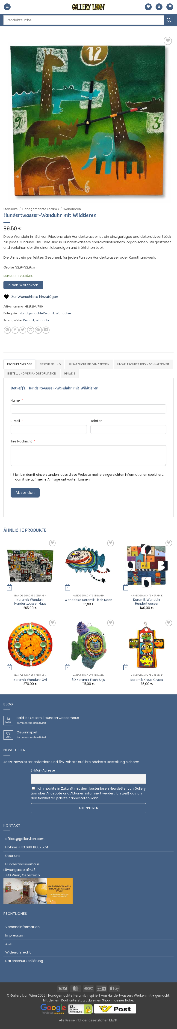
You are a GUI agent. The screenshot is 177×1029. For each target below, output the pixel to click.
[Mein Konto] (159, 7)
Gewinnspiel (27, 732)
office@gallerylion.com (24, 838)
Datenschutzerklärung (24, 960)
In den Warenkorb (23, 285)
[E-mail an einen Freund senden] (30, 330)
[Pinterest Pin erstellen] (38, 330)
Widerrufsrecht (18, 952)
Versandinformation (22, 926)
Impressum (14, 935)
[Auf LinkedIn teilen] (46, 330)
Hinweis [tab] (130, 373)
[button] (7, 7)
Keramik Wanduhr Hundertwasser (146, 602)
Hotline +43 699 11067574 (26, 847)
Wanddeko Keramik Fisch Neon (88, 600)
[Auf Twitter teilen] (23, 330)
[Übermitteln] (169, 20)
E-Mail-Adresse (43, 770)
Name (15, 401)
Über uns (12, 855)
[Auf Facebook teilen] (15, 330)
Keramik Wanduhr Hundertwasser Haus (30, 602)
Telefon (96, 421)
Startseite (10, 209)
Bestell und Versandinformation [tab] (92, 373)
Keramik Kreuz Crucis (146, 680)
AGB (8, 943)
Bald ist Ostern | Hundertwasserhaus (48, 718)
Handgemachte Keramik (40, 209)
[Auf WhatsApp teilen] (7, 330)
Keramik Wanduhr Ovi (30, 680)
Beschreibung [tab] (50, 364)
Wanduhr (42, 320)
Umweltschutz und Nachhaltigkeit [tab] (33, 373)
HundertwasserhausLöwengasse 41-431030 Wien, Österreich (38, 883)
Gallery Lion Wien (23, 996)
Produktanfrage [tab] (19, 364)
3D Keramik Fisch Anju (88, 680)
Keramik (29, 320)
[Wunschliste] (148, 7)
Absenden (25, 492)
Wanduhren (72, 209)
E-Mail (15, 421)
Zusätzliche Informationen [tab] (89, 364)
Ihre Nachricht (21, 441)
